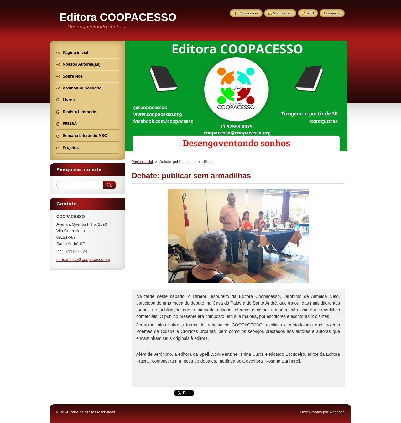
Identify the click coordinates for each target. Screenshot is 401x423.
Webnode (337, 412)
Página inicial (142, 162)
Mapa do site (282, 13)
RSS (310, 13)
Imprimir (334, 13)
